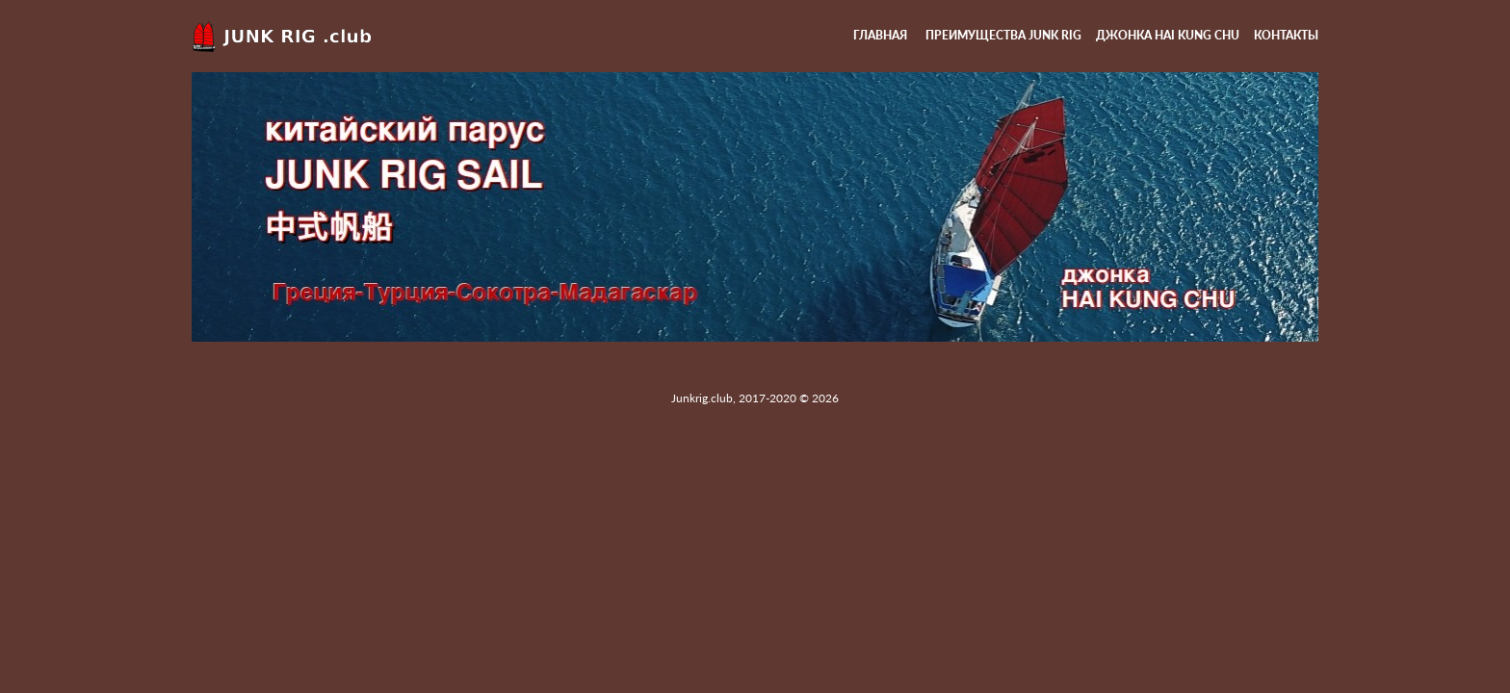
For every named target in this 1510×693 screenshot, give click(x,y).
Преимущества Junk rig (1003, 35)
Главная (880, 35)
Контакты (1286, 35)
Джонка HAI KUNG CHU (1167, 35)
